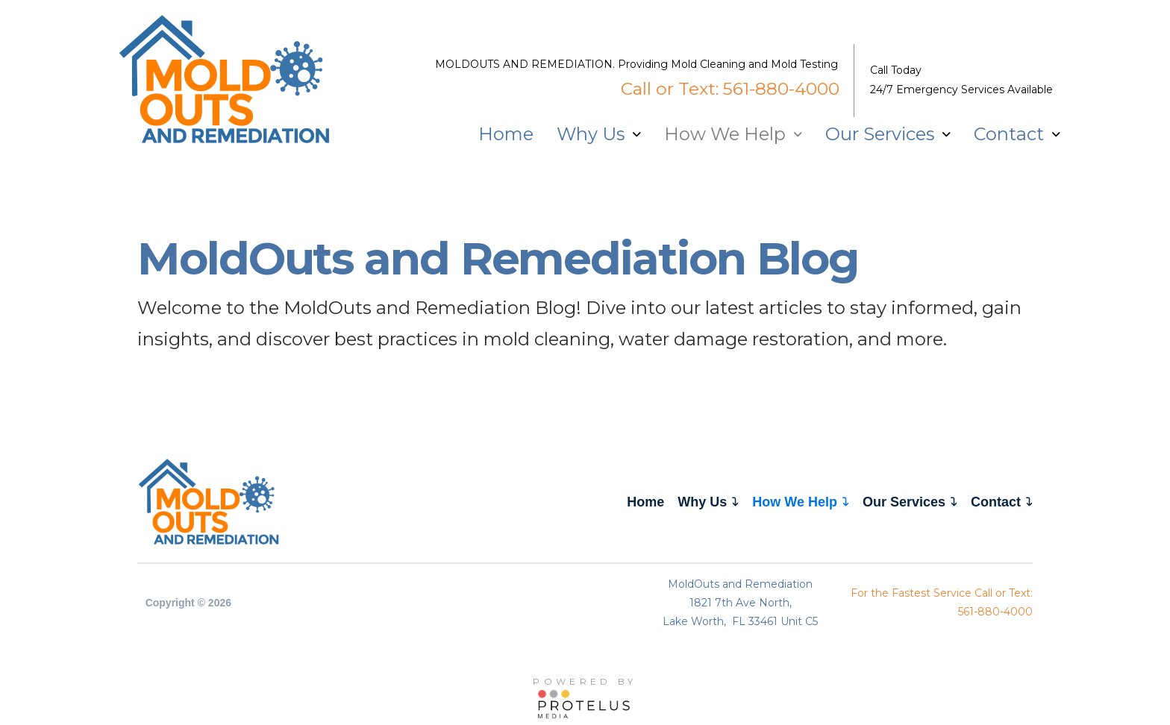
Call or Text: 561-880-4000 (730, 88)
